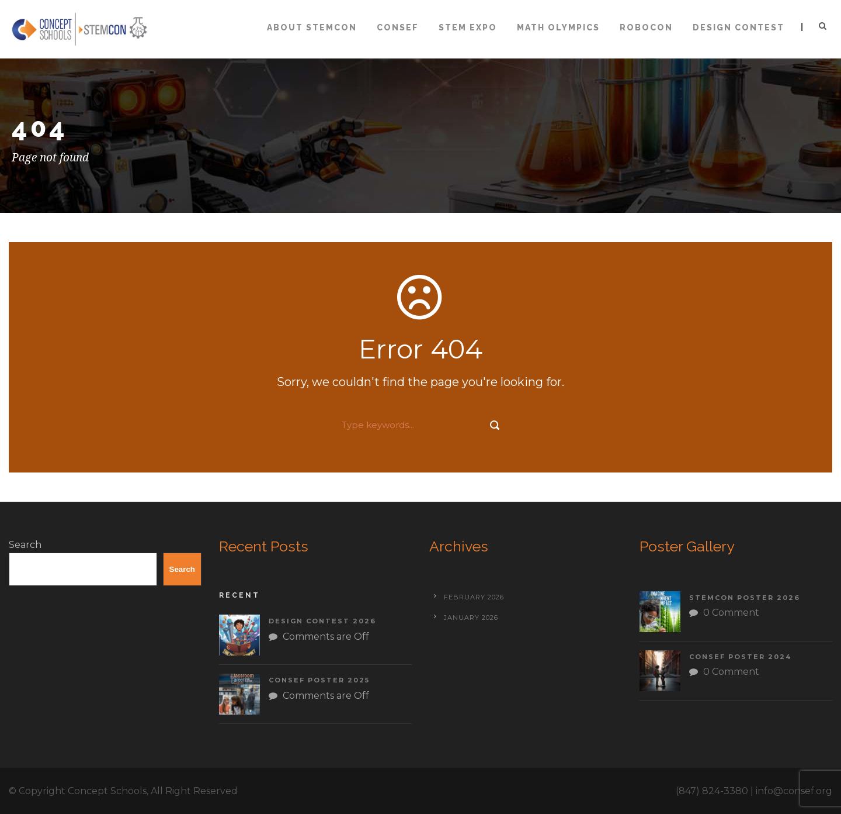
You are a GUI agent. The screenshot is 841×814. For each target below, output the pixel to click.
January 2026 (471, 617)
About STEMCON (312, 27)
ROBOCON (646, 27)
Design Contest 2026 (322, 621)
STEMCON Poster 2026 (744, 598)
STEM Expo (468, 27)
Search (25, 544)
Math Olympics (558, 27)
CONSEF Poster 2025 (319, 680)
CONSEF (398, 27)
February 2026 (474, 597)
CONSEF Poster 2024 (740, 657)
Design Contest (738, 27)
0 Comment (731, 612)
